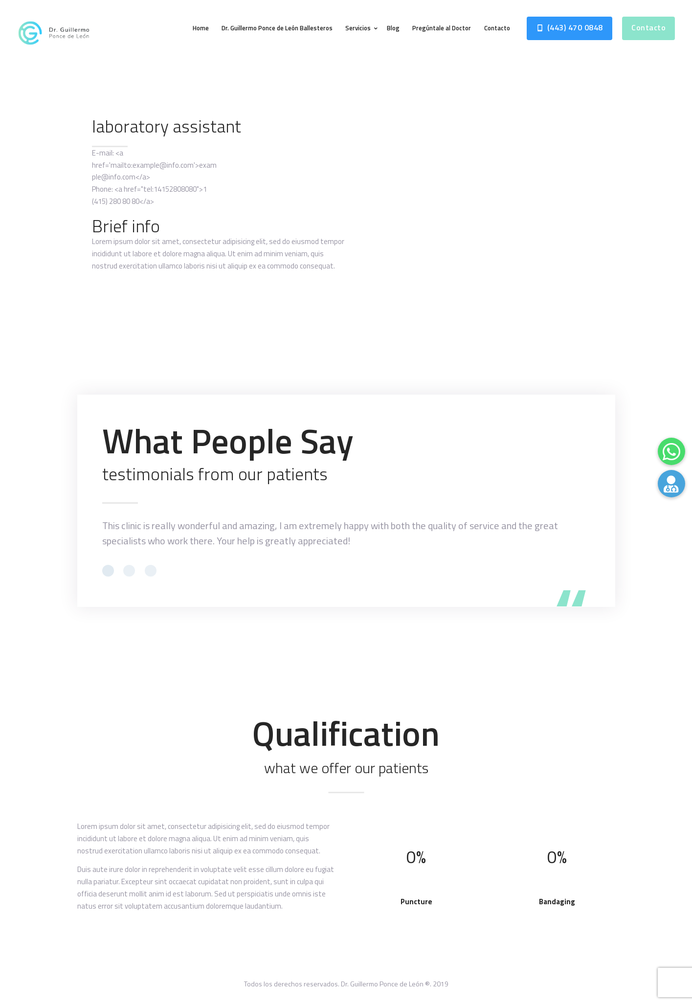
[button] (671, 483)
